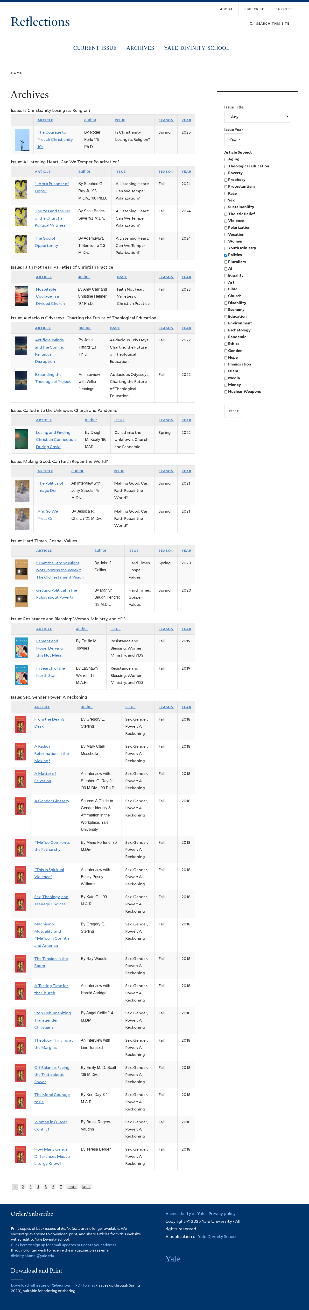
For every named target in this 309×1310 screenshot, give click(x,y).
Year (186, 120)
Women (235, 241)
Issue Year (233, 129)
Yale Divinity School (197, 48)
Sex (231, 200)
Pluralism (237, 261)
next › (72, 1187)
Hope (233, 357)
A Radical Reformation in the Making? (51, 753)
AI (230, 268)
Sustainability (241, 207)
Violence (236, 220)
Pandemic (237, 337)
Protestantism (241, 186)
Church (235, 295)
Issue (120, 120)
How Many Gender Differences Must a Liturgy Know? (52, 1156)
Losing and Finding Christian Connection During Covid (56, 439)
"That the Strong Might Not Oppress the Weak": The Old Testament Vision (60, 570)
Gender (235, 350)
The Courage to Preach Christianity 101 (55, 139)
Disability (237, 303)
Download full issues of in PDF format (53, 1285)
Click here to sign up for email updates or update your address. (64, 1245)
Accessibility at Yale (185, 1213)
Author (90, 120)
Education (237, 316)
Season (166, 120)
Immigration (239, 364)
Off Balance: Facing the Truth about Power (52, 1074)
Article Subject (238, 152)
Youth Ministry (242, 248)
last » (86, 1187)
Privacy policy (222, 1213)
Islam (233, 371)
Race (232, 193)
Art (231, 282)
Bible (233, 289)
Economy (236, 309)
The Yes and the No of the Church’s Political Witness (52, 218)
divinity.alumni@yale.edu (32, 1256)
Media (234, 378)
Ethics (233, 343)
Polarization (239, 227)
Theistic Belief (241, 214)
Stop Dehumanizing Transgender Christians (52, 1020)
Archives (140, 48)
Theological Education (248, 166)
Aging (233, 159)
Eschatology (239, 330)
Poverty (235, 173)
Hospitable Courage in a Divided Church (50, 296)
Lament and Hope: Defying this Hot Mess (49, 648)
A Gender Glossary (51, 801)
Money (234, 384)
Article (45, 120)
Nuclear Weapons (244, 391)
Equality (236, 275)
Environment (240, 323)
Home (16, 72)
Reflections (42, 22)
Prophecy (237, 179)
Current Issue (95, 48)
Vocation (236, 234)
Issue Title (234, 107)
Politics (235, 254)
